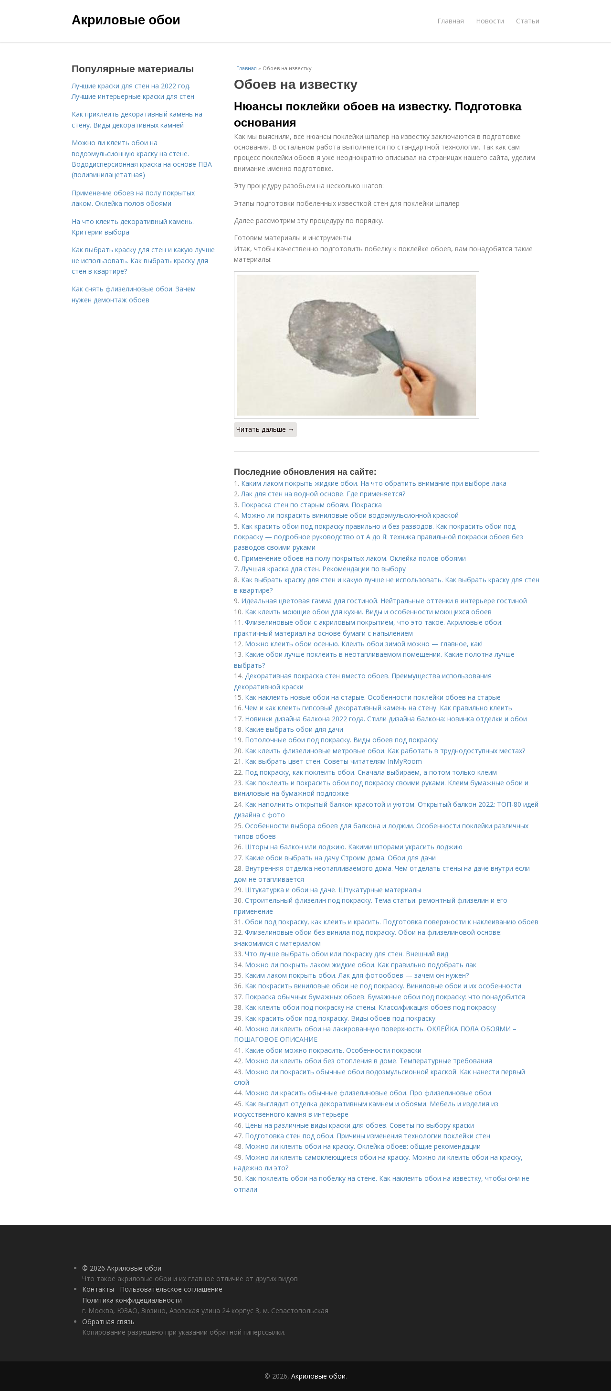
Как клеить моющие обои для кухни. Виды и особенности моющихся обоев (368, 611)
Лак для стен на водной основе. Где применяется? (323, 493)
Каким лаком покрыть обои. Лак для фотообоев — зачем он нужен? (357, 975)
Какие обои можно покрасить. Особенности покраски (333, 1050)
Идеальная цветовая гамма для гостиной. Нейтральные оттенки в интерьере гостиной (384, 600)
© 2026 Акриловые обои (121, 1268)
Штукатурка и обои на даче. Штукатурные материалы (333, 889)
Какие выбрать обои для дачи (294, 729)
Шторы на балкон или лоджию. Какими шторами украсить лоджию (354, 846)
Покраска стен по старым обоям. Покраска (311, 504)
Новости (490, 20)
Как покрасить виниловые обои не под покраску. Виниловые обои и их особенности (383, 985)
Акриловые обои (126, 20)
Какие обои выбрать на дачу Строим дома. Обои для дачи (340, 857)
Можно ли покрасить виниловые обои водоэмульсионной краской (350, 515)
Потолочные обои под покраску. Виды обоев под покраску (341, 739)
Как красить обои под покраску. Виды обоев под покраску (340, 1018)
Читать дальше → (265, 429)
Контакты (98, 1289)
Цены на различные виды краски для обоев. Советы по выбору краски (359, 1125)
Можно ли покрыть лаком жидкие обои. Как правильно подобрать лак (360, 964)
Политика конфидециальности (132, 1300)
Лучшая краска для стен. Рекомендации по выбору (323, 568)
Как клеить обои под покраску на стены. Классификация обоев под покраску (370, 1007)
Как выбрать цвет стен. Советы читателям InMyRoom (333, 761)
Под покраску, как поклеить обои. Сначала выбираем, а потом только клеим (371, 772)
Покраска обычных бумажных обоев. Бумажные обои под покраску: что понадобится (385, 996)
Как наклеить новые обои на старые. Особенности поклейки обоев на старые (373, 697)
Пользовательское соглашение (171, 1289)
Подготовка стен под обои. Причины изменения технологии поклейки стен (367, 1135)
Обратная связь (108, 1321)
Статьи (527, 20)
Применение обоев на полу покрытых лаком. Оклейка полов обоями (353, 558)
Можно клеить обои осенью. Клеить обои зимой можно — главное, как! (364, 643)
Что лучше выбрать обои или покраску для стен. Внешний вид (346, 953)
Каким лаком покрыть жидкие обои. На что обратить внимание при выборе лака (373, 483)
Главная (450, 20)
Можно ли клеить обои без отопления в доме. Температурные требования (368, 1060)
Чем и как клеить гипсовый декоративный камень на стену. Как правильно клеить (378, 707)
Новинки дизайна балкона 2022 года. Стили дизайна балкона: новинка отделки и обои (386, 718)
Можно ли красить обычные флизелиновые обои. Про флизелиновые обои (368, 1092)
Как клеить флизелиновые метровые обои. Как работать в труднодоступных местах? (385, 750)
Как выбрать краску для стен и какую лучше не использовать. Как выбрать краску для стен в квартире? (143, 260)
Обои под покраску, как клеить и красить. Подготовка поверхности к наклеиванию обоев (391, 921)
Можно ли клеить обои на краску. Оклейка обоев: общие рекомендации (363, 1146)
